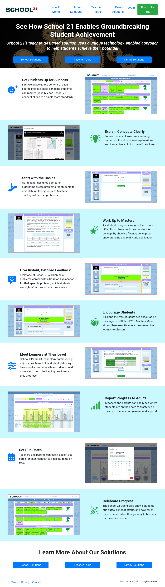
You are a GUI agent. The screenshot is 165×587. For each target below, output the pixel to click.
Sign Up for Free (147, 9)
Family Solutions (134, 59)
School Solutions (31, 59)
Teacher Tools (82, 59)
